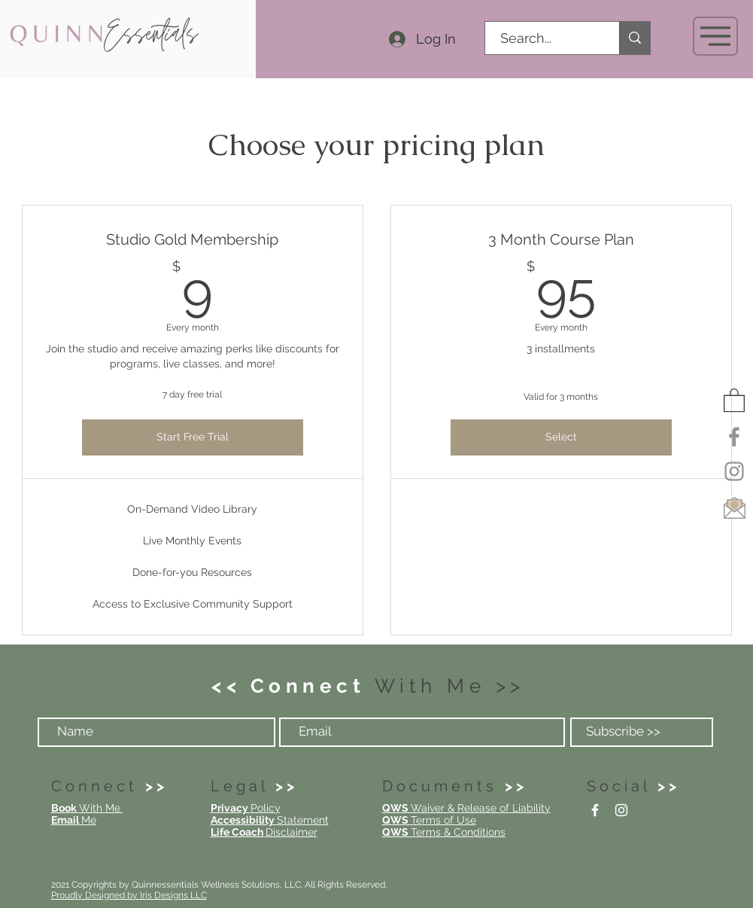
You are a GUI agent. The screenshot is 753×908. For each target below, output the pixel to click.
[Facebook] (734, 436)
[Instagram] (734, 471)
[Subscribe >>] (641, 732)
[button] (715, 36)
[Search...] (544, 38)
